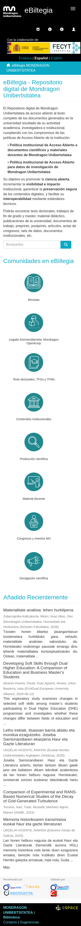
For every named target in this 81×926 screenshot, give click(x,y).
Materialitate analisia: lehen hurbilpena (38, 610)
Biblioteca (11, 917)
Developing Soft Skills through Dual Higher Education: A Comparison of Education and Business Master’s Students (35, 670)
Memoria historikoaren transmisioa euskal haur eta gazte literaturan (34, 821)
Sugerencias (29, 922)
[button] (50, 29)
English (56, 58)
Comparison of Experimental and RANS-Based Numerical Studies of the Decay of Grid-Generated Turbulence (40, 796)
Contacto (10, 922)
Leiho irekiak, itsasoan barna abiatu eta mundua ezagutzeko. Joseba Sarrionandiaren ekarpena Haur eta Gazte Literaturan (39, 737)
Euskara (25, 58)
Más (6, 867)
